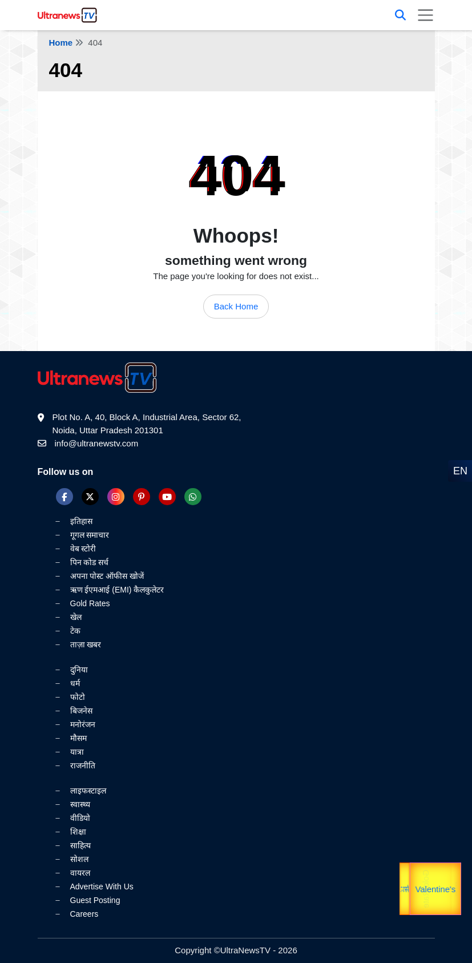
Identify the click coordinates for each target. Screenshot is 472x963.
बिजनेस (81, 710)
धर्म (75, 683)
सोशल (79, 859)
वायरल (80, 872)
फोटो (77, 697)
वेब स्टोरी (83, 548)
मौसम (78, 738)
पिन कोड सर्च (89, 562)
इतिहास (81, 521)
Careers (84, 913)
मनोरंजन (82, 724)
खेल (76, 617)
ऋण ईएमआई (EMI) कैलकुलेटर (117, 589)
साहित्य (80, 845)
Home (61, 42)
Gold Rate (422, 888)
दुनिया (79, 669)
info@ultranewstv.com (97, 443)
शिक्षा (78, 831)
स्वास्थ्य (80, 804)
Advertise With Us (102, 886)
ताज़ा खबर (86, 644)
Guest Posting (95, 900)
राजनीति (82, 765)
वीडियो (80, 818)
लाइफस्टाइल (88, 790)
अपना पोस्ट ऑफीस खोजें (107, 576)
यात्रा (455, 889)
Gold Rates (90, 603)
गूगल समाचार (90, 534)
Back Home (236, 306)
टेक (75, 630)
